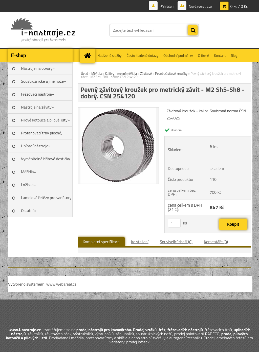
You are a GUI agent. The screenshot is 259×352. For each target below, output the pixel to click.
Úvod (84, 73)
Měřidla (96, 73)
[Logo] (43, 30)
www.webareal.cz (61, 284)
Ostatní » (29, 210)
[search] (192, 30)
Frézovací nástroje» (37, 94)
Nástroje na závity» (37, 107)
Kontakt (220, 55)
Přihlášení (167, 6)
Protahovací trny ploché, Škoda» (41, 134)
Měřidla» (28, 172)
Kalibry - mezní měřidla (121, 73)
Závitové (146, 73)
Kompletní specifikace (101, 242)
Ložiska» (28, 185)
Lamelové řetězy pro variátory (46, 198)
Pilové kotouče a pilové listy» (45, 120)
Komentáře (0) (216, 242)
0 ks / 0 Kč (239, 6)
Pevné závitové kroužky (171, 73)
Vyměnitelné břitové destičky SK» (45, 160)
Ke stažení (139, 242)
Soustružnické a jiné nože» (43, 81)
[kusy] (174, 223)
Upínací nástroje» (36, 146)
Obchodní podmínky (178, 55)
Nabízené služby (109, 55)
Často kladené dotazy (142, 55)
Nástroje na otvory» (38, 68)
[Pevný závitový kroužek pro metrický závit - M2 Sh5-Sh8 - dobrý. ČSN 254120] (118, 110)
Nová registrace (200, 6)
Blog (234, 55)
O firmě (203, 55)
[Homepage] (89, 55)
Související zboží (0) (176, 242)
